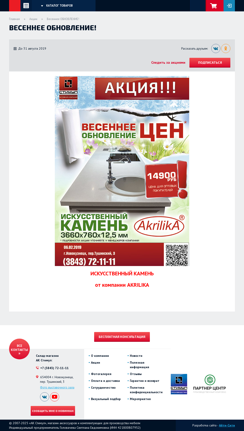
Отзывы (136, 374)
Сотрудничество (103, 387)
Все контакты (19, 348)
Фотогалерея (101, 374)
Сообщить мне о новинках (53, 410)
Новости (136, 356)
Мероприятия (140, 399)
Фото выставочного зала (57, 387)
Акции (33, 19)
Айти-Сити (227, 425)
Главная (14, 19)
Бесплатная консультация (122, 337)
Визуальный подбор (106, 399)
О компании (100, 356)
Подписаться (210, 62)
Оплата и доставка (105, 381)
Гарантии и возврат (144, 381)
